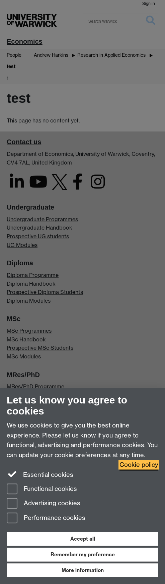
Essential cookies (40, 474)
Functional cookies (42, 489)
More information (83, 570)
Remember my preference (83, 554)
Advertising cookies (43, 504)
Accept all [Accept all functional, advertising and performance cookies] (82, 539)
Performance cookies (46, 518)
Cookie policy (138, 465)
